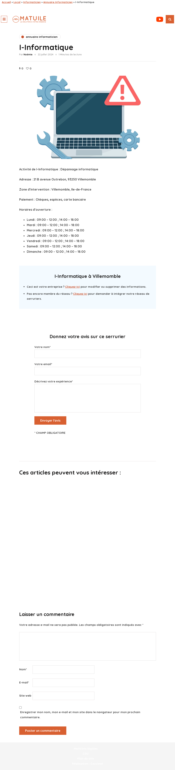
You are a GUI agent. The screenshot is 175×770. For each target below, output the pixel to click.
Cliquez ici (80, 294)
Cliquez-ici (72, 286)
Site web (25, 695)
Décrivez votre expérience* (87, 390)
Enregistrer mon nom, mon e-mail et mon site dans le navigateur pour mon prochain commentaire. (80, 714)
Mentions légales (86, 748)
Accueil (6, 2)
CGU (86, 753)
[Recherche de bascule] (170, 19)
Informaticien (32, 2)
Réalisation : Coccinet (87, 763)
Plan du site (85, 758)
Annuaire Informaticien (58, 2)
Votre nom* (87, 350)
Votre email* (87, 367)
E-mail (24, 682)
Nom (23, 669)
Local (17, 2)
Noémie (28, 54)
